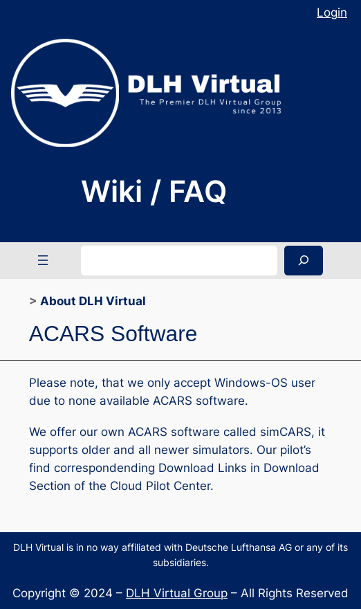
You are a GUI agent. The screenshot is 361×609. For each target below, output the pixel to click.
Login (332, 12)
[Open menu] (43, 260)
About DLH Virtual (93, 301)
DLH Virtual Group (177, 593)
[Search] (303, 260)
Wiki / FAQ (154, 191)
